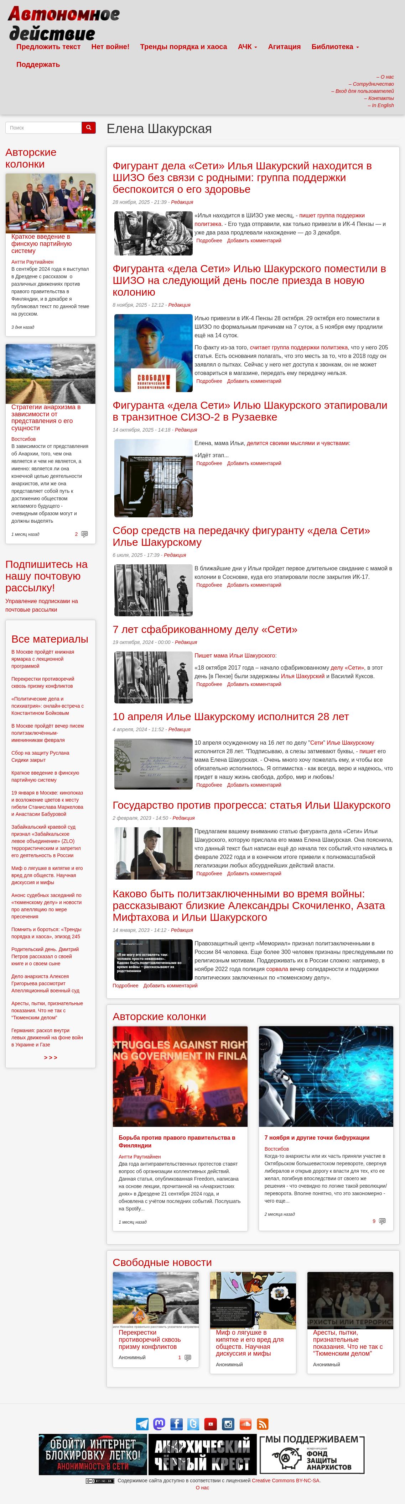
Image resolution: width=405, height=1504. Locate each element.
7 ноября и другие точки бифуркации (317, 1138)
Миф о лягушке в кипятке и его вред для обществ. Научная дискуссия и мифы (250, 1343)
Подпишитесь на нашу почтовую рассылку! (46, 575)
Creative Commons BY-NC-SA (285, 1480)
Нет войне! (111, 47)
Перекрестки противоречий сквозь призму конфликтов (150, 1339)
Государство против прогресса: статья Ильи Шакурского (251, 805)
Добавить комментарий (254, 240)
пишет (367, 751)
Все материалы (49, 639)
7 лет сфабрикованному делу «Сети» (205, 629)
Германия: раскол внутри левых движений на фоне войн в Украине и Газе (47, 1037)
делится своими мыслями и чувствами (298, 443)
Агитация (284, 47)
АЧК (248, 47)
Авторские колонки (159, 1016)
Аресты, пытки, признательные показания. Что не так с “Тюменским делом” (348, 1343)
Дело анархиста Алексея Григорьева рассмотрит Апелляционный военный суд (45, 983)
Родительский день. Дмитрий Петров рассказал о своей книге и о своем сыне (45, 956)
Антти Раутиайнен (140, 1157)
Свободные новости (162, 1262)
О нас (202, 1487)
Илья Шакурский (303, 676)
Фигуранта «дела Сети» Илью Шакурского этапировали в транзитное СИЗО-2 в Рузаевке (250, 411)
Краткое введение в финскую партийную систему (41, 243)
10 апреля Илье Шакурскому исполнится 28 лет (231, 716)
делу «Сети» (347, 668)
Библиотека (335, 47)
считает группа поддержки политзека (299, 347)
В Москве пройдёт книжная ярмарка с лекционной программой (42, 659)
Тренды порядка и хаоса (183, 47)
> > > (50, 1058)
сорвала (277, 969)
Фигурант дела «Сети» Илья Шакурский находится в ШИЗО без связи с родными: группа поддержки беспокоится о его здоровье (242, 177)
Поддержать (38, 64)
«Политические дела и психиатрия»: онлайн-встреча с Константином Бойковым (47, 706)
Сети (316, 743)
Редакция (182, 202)
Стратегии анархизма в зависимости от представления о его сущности (46, 417)
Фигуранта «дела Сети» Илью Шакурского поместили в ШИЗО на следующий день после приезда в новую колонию (249, 280)
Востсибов (277, 1149)
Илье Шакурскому (350, 743)
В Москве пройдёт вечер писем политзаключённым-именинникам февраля (47, 733)
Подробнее (209, 240)
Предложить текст (48, 47)
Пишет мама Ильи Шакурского (234, 656)
